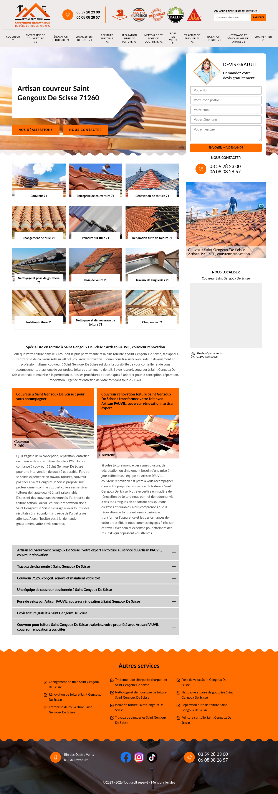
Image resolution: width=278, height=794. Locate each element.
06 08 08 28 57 (88, 17)
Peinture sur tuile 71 (107, 38)
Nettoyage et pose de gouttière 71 (153, 38)
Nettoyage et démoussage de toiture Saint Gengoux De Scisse (141, 695)
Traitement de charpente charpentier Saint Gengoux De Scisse (141, 682)
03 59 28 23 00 (88, 12)
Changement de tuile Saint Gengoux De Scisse (74, 684)
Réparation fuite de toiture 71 (129, 38)
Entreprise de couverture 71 (35, 38)
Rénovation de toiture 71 (60, 38)
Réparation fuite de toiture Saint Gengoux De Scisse (204, 707)
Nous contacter (85, 130)
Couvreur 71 (13, 38)
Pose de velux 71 (173, 38)
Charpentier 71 (263, 38)
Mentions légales (163, 782)
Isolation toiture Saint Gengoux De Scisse (139, 707)
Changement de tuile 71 (85, 38)
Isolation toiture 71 (213, 38)
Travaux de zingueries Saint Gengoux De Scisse (140, 720)
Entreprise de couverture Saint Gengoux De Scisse (70, 709)
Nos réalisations (35, 130)
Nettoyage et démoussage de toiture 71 (238, 38)
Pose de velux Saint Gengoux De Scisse (204, 682)
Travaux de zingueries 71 (192, 38)
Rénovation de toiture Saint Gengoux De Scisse (75, 697)
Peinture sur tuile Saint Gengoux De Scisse (207, 720)
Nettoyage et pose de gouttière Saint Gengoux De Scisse (207, 695)
